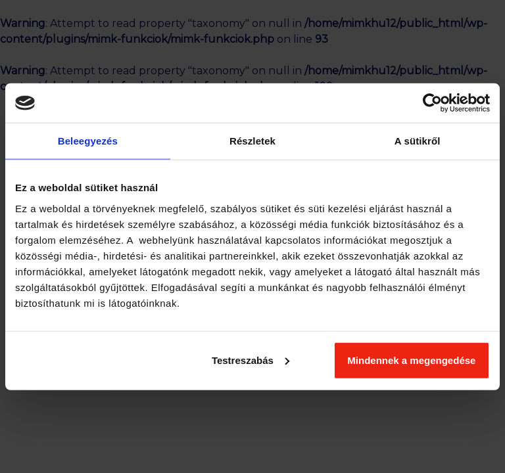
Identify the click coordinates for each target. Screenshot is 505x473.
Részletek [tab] (252, 140)
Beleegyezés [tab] (88, 140)
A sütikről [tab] (418, 140)
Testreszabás (250, 359)
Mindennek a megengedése (411, 359)
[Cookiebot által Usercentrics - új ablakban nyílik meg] (432, 103)
